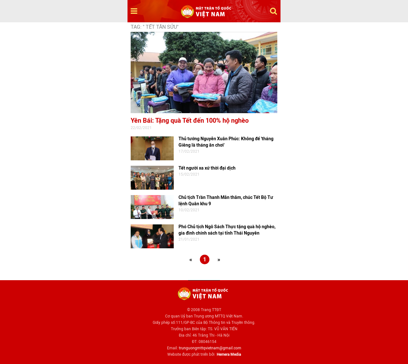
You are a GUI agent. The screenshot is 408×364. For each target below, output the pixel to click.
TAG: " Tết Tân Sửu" (154, 27)
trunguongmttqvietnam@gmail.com (210, 348)
